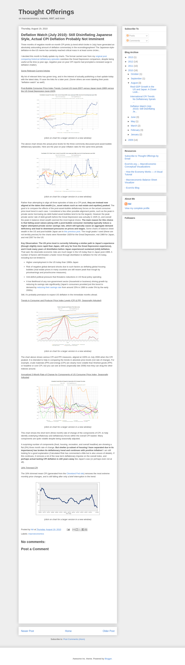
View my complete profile (137, 208)
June (133, 117)
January (135, 134)
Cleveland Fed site (75, 473)
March (134, 125)
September (136, 78)
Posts (131, 35)
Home (68, 631)
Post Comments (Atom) (74, 639)
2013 (131, 57)
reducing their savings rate (49, 287)
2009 (131, 140)
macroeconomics (36, 534)
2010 (131, 70)
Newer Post (27, 631)
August (134, 83)
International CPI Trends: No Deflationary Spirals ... (142, 99)
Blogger (108, 658)
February (135, 130)
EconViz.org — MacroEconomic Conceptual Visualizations (140, 165)
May (133, 121)
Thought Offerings (46, 11)
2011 (131, 66)
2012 (131, 61)
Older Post (109, 631)
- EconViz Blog (132, 187)
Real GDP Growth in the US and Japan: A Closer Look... (143, 89)
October (135, 74)
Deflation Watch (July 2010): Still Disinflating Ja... (142, 109)
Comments (133, 40)
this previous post (72, 231)
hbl (32, 529)
